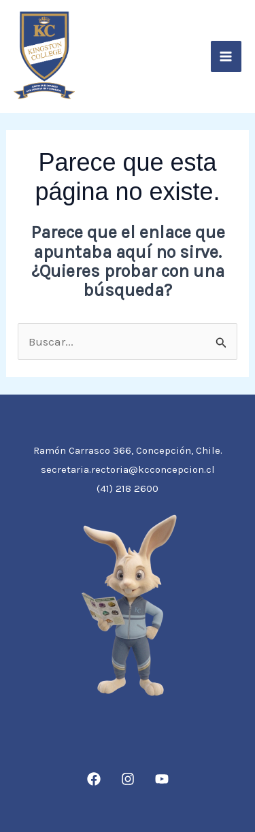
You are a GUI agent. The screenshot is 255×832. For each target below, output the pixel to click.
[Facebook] (94, 779)
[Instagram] (128, 779)
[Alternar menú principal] (226, 56)
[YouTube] (162, 779)
